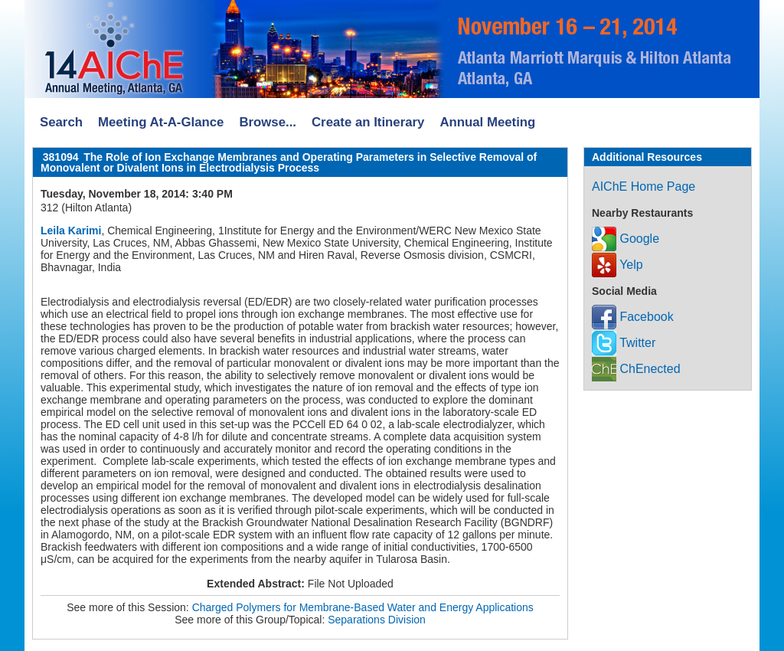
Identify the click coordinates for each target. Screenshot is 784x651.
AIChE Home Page (643, 186)
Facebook (633, 316)
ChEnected (636, 368)
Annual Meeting (487, 122)
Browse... (267, 122)
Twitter (623, 342)
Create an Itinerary (368, 122)
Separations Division (377, 619)
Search (61, 122)
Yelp (617, 264)
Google (625, 238)
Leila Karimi (71, 230)
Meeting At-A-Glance (161, 122)
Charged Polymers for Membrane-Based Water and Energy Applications (363, 607)
